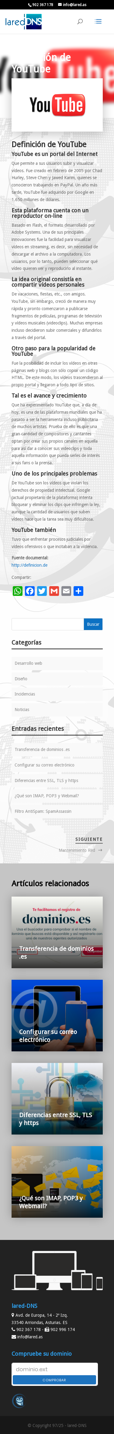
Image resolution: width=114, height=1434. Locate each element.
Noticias (22, 709)
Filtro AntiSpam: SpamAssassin (43, 811)
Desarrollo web (28, 663)
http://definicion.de (29, 565)
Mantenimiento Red (77, 850)
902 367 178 (42, 5)
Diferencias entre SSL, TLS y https (46, 780)
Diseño (21, 678)
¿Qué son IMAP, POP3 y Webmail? (47, 795)
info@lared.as (30, 1336)
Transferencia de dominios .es (42, 749)
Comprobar (54, 1380)
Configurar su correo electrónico (44, 765)
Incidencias (25, 694)
